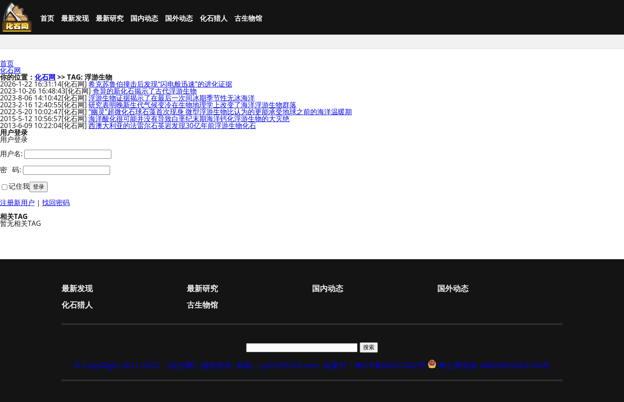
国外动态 (179, 18)
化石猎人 (214, 18)
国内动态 (144, 18)
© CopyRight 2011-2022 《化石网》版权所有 (153, 365)
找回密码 (56, 202)
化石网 (10, 70)
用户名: (11, 153)
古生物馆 (248, 18)
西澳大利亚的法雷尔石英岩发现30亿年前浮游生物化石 (172, 125)
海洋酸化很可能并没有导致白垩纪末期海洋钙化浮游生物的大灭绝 (188, 118)
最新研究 (110, 18)
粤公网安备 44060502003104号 (494, 365)
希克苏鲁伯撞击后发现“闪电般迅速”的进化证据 (160, 84)
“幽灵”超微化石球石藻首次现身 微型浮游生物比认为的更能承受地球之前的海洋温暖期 (219, 111)
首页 (47, 18)
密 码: (10, 169)
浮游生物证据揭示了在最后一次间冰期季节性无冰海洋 (171, 98)
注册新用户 (17, 202)
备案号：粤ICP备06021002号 (374, 365)
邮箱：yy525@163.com (278, 365)
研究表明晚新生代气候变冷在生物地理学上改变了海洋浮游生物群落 (192, 104)
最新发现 (75, 18)
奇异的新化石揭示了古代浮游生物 (145, 91)
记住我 (19, 186)
